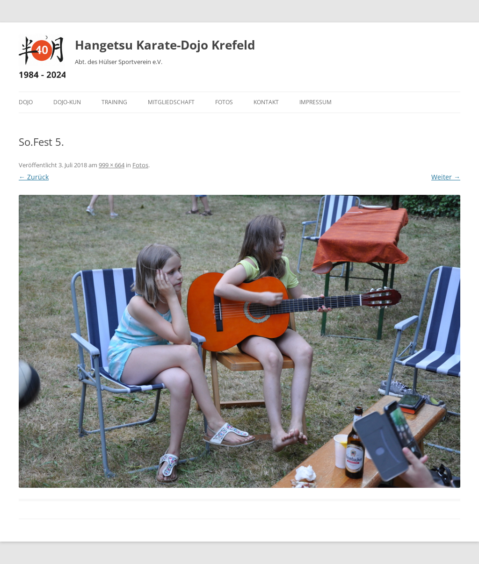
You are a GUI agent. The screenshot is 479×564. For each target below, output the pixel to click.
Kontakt (266, 102)
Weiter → (445, 176)
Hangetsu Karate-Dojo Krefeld (165, 44)
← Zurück (34, 176)
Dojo (26, 102)
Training (114, 102)
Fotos (224, 102)
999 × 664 (111, 165)
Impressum (315, 102)
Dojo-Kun (67, 102)
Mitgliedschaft (171, 102)
